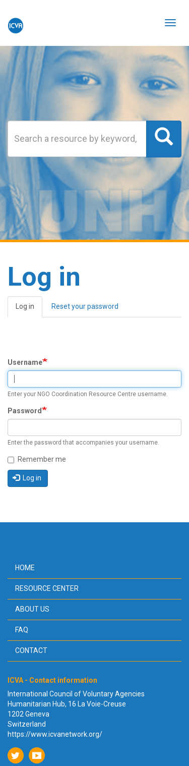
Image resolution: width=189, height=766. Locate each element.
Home (25, 568)
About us (32, 609)
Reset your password (84, 306)
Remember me (37, 459)
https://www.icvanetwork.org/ (55, 734)
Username (25, 362)
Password (25, 411)
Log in (29, 309)
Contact (31, 650)
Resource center (47, 588)
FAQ (21, 630)
